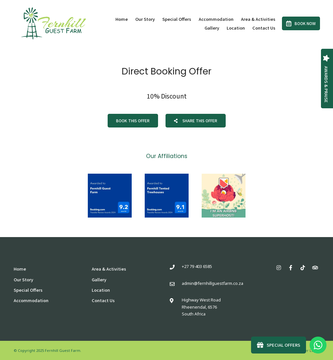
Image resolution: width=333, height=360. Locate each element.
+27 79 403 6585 (197, 266)
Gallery (212, 28)
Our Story (145, 19)
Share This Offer (195, 120)
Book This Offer (133, 120)
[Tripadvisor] (314, 267)
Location (236, 28)
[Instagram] (278, 267)
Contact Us (263, 28)
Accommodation (216, 19)
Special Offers (176, 19)
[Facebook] (290, 267)
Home (121, 19)
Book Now (301, 23)
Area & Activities (258, 19)
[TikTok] (302, 267)
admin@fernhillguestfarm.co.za (212, 283)
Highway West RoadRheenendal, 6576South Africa (201, 307)
